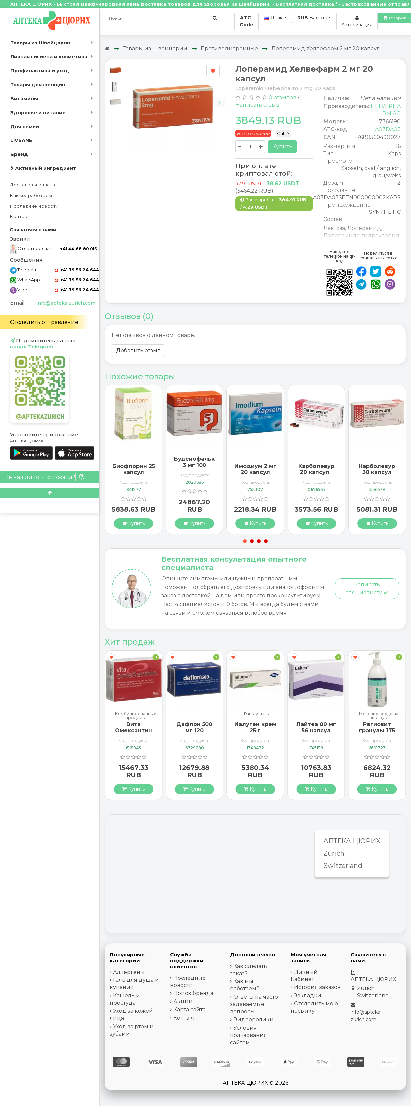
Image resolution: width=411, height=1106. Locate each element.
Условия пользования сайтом (248, 1035)
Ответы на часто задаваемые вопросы (254, 1004)
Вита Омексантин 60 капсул (133, 730)
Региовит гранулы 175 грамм (377, 730)
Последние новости (34, 206)
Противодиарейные (229, 48)
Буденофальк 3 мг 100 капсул (194, 465)
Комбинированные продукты (135, 716)
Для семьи (24, 126)
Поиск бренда (193, 993)
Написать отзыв (257, 105)
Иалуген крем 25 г (255, 727)
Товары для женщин (37, 85)
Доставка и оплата (32, 184)
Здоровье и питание (38, 113)
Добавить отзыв (138, 350)
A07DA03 (388, 129)
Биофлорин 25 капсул (133, 469)
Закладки (307, 995)
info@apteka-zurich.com (65, 303)
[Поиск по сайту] (215, 18)
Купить (282, 146)
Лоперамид (364, 228)
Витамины (24, 99)
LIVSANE (21, 140)
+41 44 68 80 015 (78, 248)
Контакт (20, 216)
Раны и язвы (257, 714)
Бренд (19, 154)
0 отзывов (282, 97)
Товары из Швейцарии (40, 43)
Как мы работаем (31, 195)
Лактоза (334, 228)
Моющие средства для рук (378, 716)
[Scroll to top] (49, 493)
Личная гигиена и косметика (48, 57)
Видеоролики (253, 1019)
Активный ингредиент (43, 168)
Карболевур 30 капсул (377, 469)
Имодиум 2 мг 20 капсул (255, 469)
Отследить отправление (44, 322)
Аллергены (129, 972)
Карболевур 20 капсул (316, 469)
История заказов (317, 987)
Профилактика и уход (39, 71)
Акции (183, 1001)
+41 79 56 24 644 (77, 269)
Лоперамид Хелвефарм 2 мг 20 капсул (325, 48)
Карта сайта (189, 1009)
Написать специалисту (366, 588)
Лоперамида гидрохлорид (361, 235)
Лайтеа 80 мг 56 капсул (316, 727)
